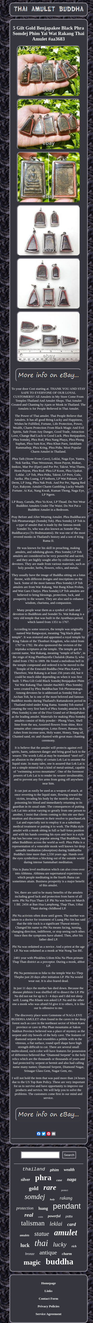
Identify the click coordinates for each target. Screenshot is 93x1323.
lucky (60, 1244)
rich (73, 1246)
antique (48, 1252)
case (59, 1180)
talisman (33, 1223)
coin (40, 1216)
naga (71, 1179)
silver (25, 1179)
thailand (33, 1169)
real (29, 1215)
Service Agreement (48, 1314)
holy (52, 1199)
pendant (67, 1206)
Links (49, 1291)
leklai (56, 1224)
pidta (68, 1216)
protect (64, 1190)
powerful (54, 1216)
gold (34, 1188)
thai (41, 1243)
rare (49, 1187)
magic (32, 1262)
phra (43, 1177)
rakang (66, 1198)
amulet (65, 1232)
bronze (29, 1254)
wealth (69, 1169)
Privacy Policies (49, 1306)
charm (67, 1254)
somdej (35, 1197)
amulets (25, 1235)
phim (54, 1170)
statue (41, 1233)
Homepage (48, 1283)
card (71, 1224)
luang (43, 1208)
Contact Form (48, 1298)
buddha (59, 1261)
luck (25, 1245)
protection (24, 1208)
